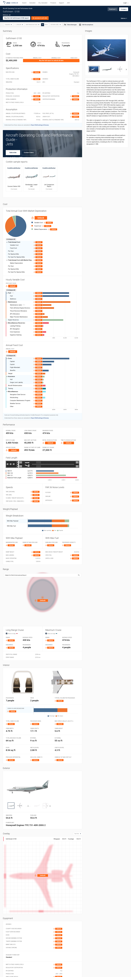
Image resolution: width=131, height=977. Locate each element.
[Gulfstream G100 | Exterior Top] (19, 805)
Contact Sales (29, 152)
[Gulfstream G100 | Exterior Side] (11, 805)
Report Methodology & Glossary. (40, 125)
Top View (76, 833)
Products (53, 3)
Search (24, 3)
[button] (42, 598)
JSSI (68, 3)
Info (13, 293)
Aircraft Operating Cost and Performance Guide (10, 3)
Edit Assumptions (86, 25)
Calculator (32, 3)
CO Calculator (42, 3)
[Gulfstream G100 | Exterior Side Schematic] (36, 805)
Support (61, 3)
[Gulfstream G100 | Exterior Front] (28, 805)
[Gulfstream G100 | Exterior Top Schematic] (45, 805)
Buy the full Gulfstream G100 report (16, 18)
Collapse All (11, 239)
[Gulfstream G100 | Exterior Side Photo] (93, 69)
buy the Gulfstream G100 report (17, 157)
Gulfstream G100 (11, 839)
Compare (124, 9)
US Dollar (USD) (55, 24)
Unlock (37, 72)
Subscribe (13, 152)
